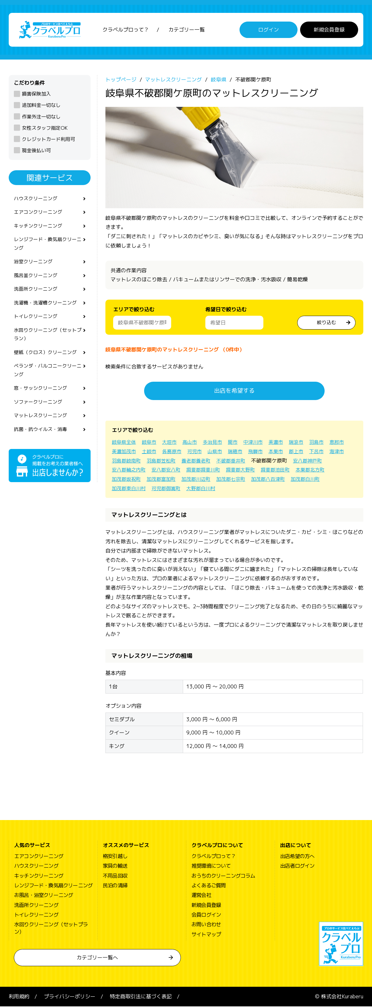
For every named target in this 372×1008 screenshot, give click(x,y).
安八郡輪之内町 (167, 471)
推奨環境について (211, 867)
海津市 (141, 462)
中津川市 (260, 443)
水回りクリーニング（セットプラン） (47, 344)
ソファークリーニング (39, 415)
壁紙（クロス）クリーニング (47, 363)
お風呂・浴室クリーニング (43, 897)
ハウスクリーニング (37, 200)
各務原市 (196, 452)
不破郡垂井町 (280, 462)
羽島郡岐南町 (169, 462)
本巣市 (305, 452)
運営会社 (201, 897)
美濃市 (284, 443)
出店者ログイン (297, 867)
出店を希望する (234, 392)
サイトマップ (206, 935)
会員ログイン (206, 916)
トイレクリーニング (37, 325)
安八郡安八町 (206, 471)
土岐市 (172, 452)
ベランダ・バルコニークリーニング (47, 382)
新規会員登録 (329, 30)
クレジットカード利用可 (48, 140)
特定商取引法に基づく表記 (141, 998)
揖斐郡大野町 (284, 471)
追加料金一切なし (41, 107)
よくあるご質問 (208, 887)
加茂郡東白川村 (167, 489)
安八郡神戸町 (127, 471)
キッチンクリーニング (39, 229)
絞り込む (326, 323)
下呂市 (119, 462)
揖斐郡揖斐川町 (245, 471)
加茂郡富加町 (200, 480)
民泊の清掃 (115, 887)
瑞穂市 (262, 452)
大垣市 (172, 443)
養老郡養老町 (243, 462)
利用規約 (19, 998)
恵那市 (119, 452)
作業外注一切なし (41, 118)
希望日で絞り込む (226, 311)
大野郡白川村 (242, 489)
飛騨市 (284, 452)
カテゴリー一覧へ (97, 959)
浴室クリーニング (34, 267)
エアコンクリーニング (39, 215)
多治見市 (217, 443)
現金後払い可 (36, 152)
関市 (239, 443)
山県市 (241, 452)
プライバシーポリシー (69, 998)
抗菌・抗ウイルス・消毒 (42, 444)
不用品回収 (115, 877)
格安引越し (115, 857)
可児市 (220, 452)
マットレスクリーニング (42, 430)
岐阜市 (151, 443)
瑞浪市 (305, 443)
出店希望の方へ (297, 857)
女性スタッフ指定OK (45, 129)
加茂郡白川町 (127, 489)
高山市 (193, 443)
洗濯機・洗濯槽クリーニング (47, 310)
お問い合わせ (206, 926)
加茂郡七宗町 (274, 480)
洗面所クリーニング (37, 296)
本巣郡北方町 (127, 480)
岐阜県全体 (125, 443)
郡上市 (326, 452)
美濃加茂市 (146, 452)
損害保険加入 (36, 95)
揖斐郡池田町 (321, 471)
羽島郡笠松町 (206, 462)
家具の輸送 (115, 867)
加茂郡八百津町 (314, 480)
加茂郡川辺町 (237, 480)
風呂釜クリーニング (37, 281)
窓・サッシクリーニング (42, 401)
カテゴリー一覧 (187, 30)
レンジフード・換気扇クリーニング (47, 248)
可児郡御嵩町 (206, 489)
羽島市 (326, 443)
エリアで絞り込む (133, 311)
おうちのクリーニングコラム (223, 877)
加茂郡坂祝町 (164, 480)
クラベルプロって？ (126, 30)
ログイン (268, 30)
